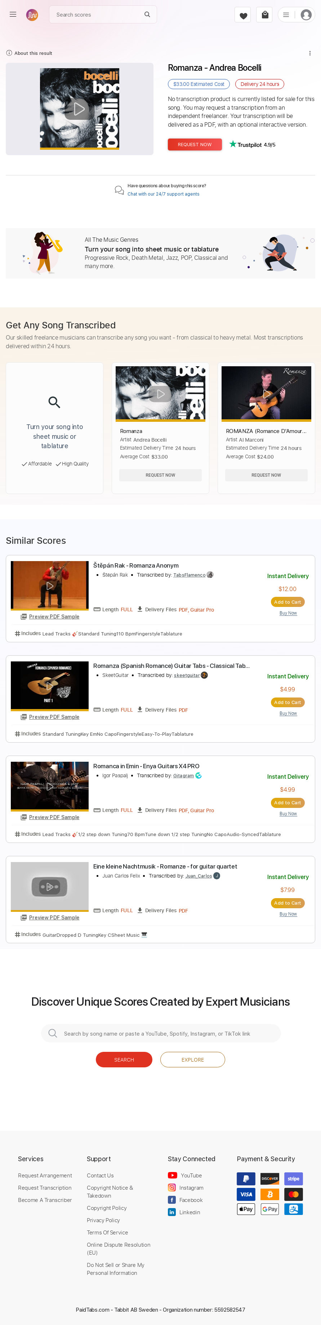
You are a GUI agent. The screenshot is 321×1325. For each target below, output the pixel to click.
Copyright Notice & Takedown (110, 1191)
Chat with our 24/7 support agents (164, 194)
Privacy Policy (103, 1220)
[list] (286, 14)
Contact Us (100, 1175)
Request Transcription (45, 1187)
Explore (193, 1059)
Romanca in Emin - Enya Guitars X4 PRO (146, 766)
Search (124, 1059)
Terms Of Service (107, 1232)
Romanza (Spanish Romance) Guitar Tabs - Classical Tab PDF (169, 666)
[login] (306, 15)
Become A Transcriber (45, 1199)
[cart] (264, 14)
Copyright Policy (106, 1207)
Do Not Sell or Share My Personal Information (115, 1268)
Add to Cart (287, 602)
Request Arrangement (45, 1175)
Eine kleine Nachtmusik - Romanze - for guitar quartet (165, 866)
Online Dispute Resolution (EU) (118, 1248)
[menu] (13, 14)
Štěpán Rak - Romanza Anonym (135, 565)
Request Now (195, 144)
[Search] (148, 15)
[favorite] (243, 14)
